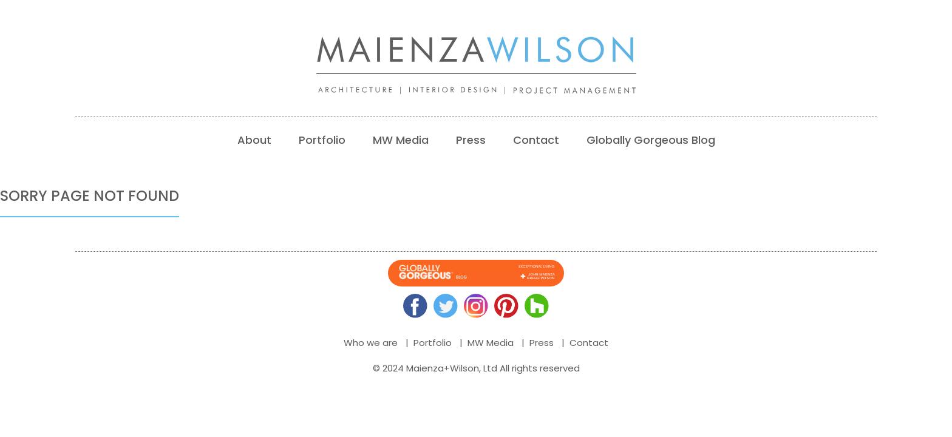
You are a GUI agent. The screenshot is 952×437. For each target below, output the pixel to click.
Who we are (371, 342)
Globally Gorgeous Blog (650, 139)
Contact (536, 139)
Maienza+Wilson (442, 368)
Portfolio (322, 139)
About (254, 139)
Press (471, 139)
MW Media (401, 139)
